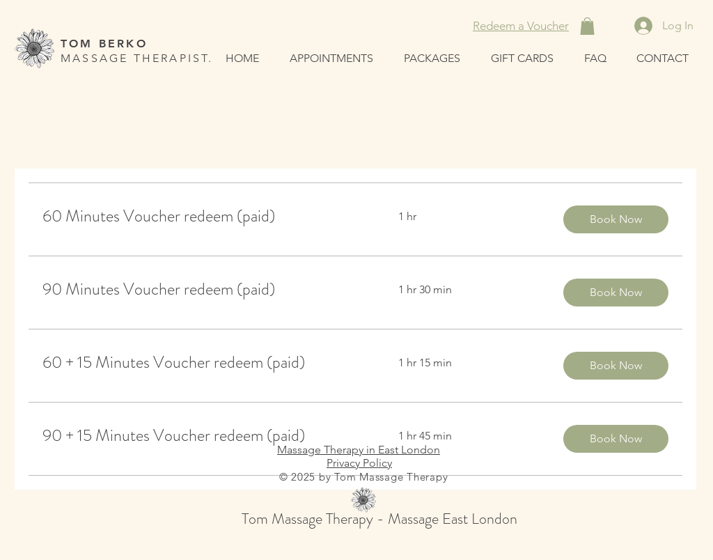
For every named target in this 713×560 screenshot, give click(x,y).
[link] (203, 216)
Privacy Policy (359, 462)
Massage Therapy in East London (358, 449)
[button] (587, 26)
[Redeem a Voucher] (521, 26)
